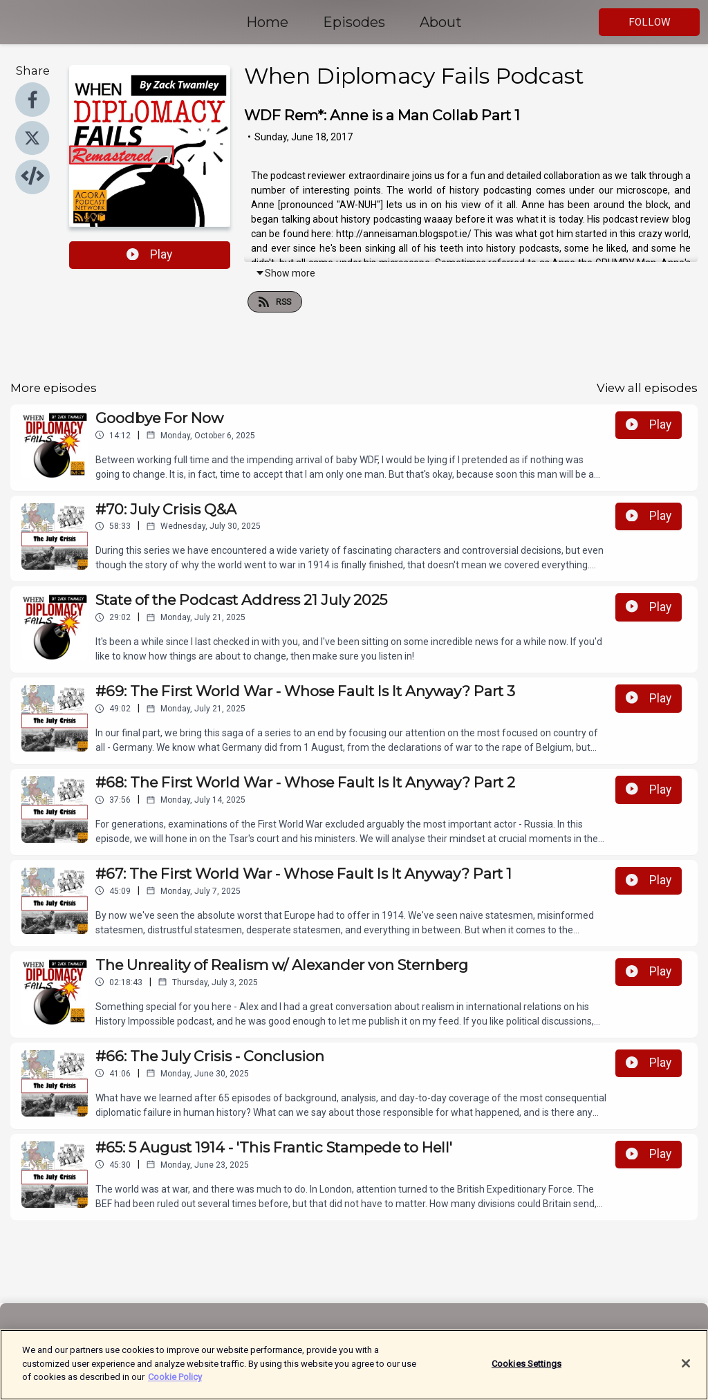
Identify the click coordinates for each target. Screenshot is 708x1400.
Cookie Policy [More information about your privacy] (175, 1385)
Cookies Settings (526, 1371)
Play (149, 254)
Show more (285, 273)
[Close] (686, 1371)
